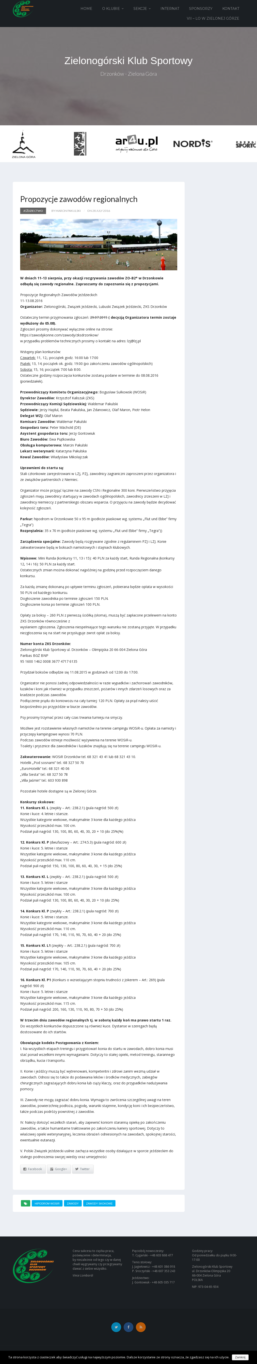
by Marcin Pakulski (66, 211)
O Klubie (111, 8)
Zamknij (240, 1357)
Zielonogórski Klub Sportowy (128, 61)
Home (86, 8)
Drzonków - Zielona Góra (128, 74)
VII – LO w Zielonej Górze (213, 18)
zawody (73, 1203)
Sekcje (140, 8)
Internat (170, 8)
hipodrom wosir (47, 1203)
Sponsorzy (200, 8)
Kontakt (230, 8)
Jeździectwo (33, 211)
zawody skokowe (99, 1203)
